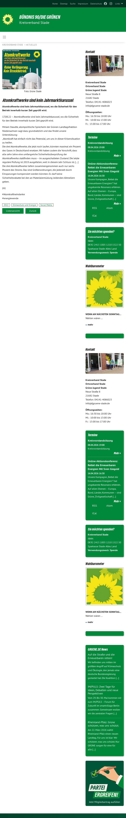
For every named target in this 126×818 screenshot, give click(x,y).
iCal (94, 215)
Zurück (32, 210)
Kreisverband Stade (13, 44)
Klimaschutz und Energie (24, 205)
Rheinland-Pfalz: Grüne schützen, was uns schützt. (103, 723)
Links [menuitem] (117, 3)
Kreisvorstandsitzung (100, 143)
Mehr (116, 155)
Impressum (83, 3)
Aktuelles (31, 44)
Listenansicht (13, 210)
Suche (72, 3)
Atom (109, 208)
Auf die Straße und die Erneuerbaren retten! (101, 656)
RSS (94, 208)
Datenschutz (96, 3)
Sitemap (64, 3)
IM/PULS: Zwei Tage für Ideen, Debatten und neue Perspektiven (103, 690)
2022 (6, 205)
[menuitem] (55, 3)
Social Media (46, 205)
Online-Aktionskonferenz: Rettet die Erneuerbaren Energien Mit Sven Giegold (103, 167)
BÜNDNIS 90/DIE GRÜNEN (39, 17)
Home (55, 3)
